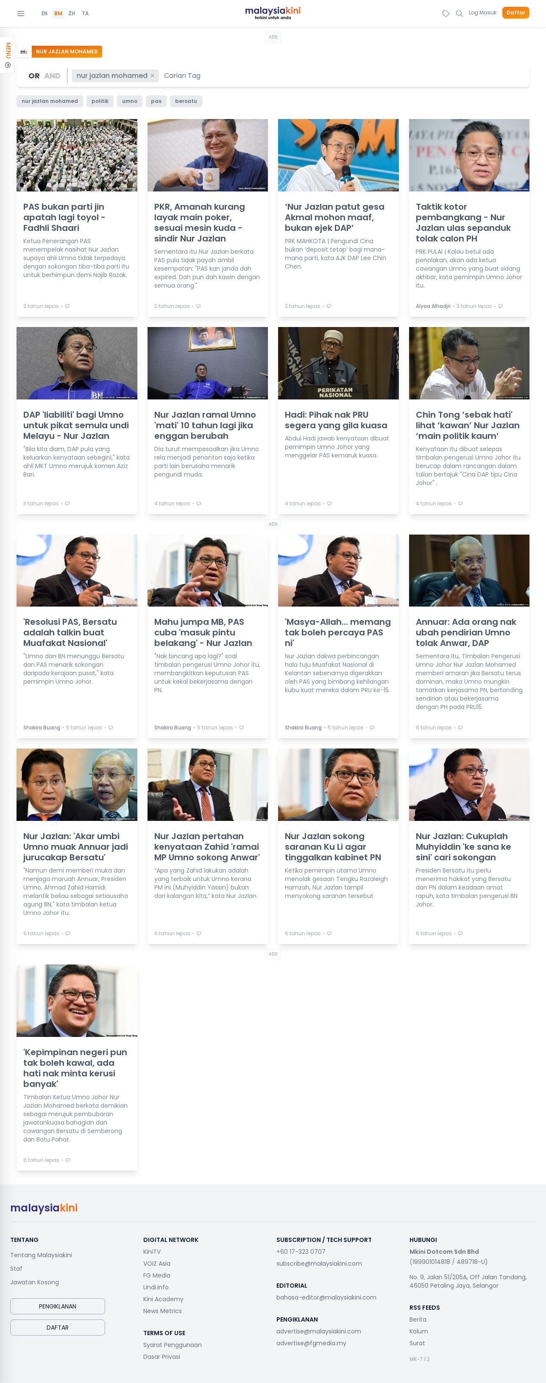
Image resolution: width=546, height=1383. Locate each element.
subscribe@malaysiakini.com (319, 1263)
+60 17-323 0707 (301, 1251)
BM (58, 13)
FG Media (156, 1275)
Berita (418, 1319)
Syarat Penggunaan (172, 1345)
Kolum (419, 1331)
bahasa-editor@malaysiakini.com (326, 1297)
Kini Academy (163, 1299)
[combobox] (182, 76)
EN (44, 13)
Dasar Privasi (161, 1357)
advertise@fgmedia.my (311, 1343)
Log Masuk (482, 12)
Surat (417, 1343)
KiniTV (152, 1251)
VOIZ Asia (156, 1263)
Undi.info (156, 1287)
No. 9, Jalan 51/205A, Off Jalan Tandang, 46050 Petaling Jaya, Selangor (468, 1281)
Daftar (516, 12)
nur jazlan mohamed (116, 75)
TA (85, 13)
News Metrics (162, 1311)
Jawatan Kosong (34, 1282)
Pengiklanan (57, 1306)
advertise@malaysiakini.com (318, 1331)
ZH (71, 13)
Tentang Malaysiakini (41, 1255)
